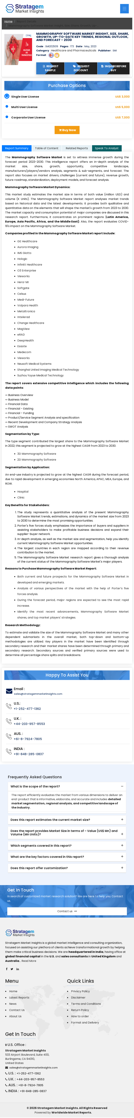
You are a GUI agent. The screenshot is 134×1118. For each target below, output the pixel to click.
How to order (80, 1017)
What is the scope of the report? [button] (35, 787)
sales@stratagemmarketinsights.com (38, 694)
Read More (28, 961)
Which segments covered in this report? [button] (41, 846)
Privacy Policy (80, 992)
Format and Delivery (85, 1023)
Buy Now (67, 130)
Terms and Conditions (86, 1004)
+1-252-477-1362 (27, 709)
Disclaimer (78, 998)
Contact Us (17, 1011)
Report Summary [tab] (16, 149)
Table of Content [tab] (46, 149)
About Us (15, 1017)
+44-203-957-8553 (29, 724)
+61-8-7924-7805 (28, 739)
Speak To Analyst (107, 149)
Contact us (67, 912)
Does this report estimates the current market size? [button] (50, 820)
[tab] (67, 787)
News (12, 1004)
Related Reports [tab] (77, 149)
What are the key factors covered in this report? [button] (47, 857)
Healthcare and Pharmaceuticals (73, 50)
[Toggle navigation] (124, 8)
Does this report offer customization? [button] (39, 869)
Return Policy (80, 1011)
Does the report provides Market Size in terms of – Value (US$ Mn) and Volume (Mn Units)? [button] (64, 833)
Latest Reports (19, 998)
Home (8, 21)
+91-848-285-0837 (29, 754)
